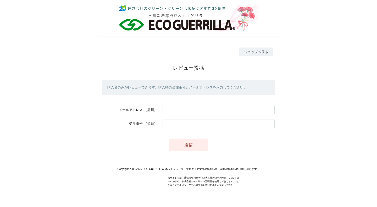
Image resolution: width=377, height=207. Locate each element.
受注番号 (136, 124)
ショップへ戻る (256, 52)
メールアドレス (131, 110)
